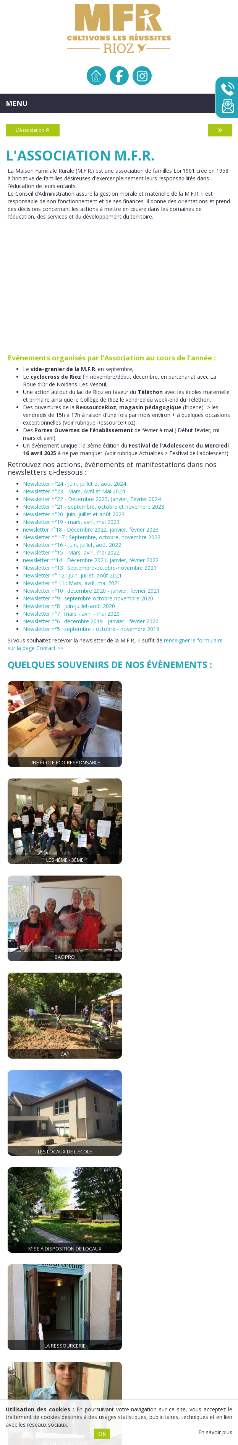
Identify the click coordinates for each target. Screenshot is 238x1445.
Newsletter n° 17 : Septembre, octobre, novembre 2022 (91, 537)
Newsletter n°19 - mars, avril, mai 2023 (71, 521)
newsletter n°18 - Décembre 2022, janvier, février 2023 (91, 529)
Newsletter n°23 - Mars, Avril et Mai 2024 (74, 491)
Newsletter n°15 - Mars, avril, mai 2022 (71, 552)
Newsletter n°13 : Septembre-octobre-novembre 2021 (90, 567)
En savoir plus (215, 1432)
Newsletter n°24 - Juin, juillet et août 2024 (74, 483)
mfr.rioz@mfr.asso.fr (184, 1200)
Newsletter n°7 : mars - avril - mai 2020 (71, 613)
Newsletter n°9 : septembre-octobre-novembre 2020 (88, 598)
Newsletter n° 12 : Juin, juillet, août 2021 (72, 575)
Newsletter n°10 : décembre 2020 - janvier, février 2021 (91, 590)
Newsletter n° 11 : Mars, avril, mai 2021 (71, 583)
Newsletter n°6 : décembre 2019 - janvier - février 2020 (91, 621)
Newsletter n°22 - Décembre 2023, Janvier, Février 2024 (92, 499)
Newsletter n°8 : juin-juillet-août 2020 (69, 606)
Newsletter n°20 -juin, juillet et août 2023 (74, 514)
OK (102, 1433)
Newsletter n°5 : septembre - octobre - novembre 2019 (91, 628)
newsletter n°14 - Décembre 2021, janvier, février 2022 (91, 560)
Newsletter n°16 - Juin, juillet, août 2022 (72, 544)
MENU (17, 103)
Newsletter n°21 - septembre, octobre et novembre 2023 (93, 506)
